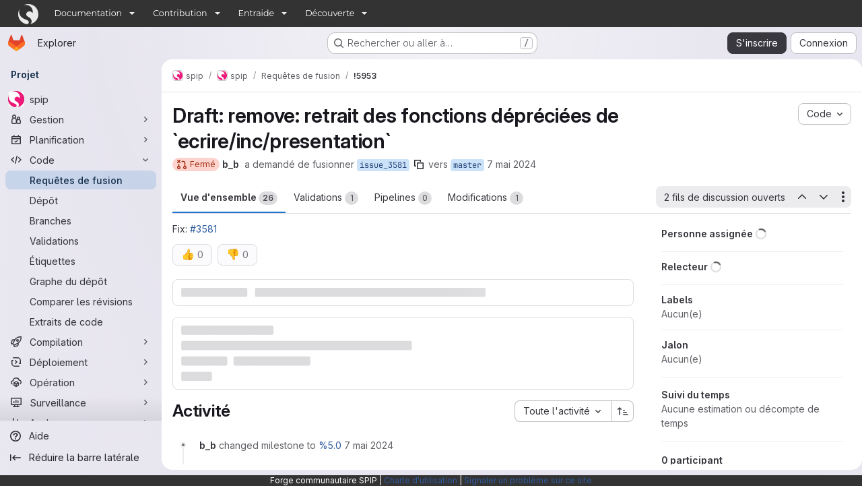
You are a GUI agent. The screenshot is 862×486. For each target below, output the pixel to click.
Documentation (89, 13)
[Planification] (80, 139)
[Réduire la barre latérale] (80, 457)
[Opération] (80, 382)
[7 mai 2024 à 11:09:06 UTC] (368, 444)
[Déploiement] (80, 362)
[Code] (80, 159)
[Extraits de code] (80, 321)
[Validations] (80, 240)
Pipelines (403, 198)
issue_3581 (383, 165)
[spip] (80, 99)
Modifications (485, 198)
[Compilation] (80, 341)
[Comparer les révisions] (80, 301)
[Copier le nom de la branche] (419, 164)
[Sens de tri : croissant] (617, 410)
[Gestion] (80, 119)
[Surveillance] (80, 402)
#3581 (203, 229)
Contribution (180, 13)
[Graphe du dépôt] (80, 281)
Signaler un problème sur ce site (528, 480)
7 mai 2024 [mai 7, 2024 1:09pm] (511, 164)
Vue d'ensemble (228, 198)
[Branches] (80, 220)
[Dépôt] (80, 200)
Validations (326, 198)
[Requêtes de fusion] (80, 180)
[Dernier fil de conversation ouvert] (796, 197)
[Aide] (80, 436)
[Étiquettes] (80, 260)
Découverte (329, 13)
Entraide (256, 13)
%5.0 (330, 444)
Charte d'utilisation (420, 480)
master (467, 165)
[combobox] (557, 410)
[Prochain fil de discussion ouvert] (818, 197)
